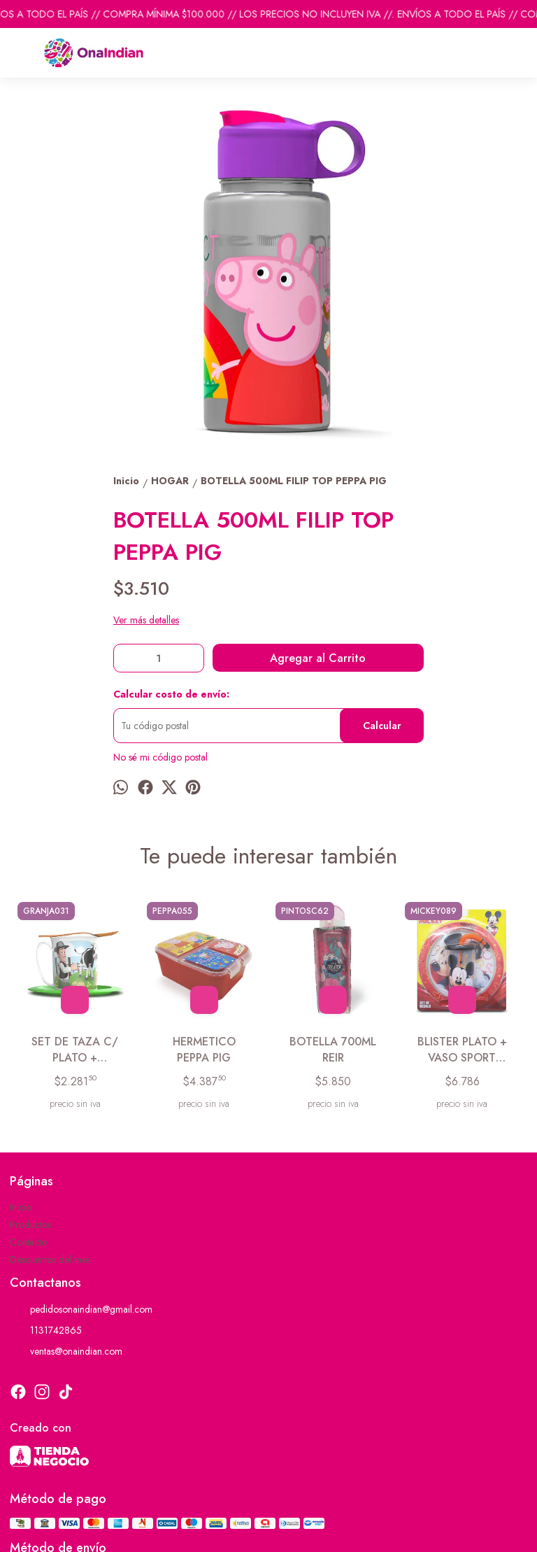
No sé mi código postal (160, 757)
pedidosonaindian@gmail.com (81, 1309)
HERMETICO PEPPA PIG (204, 1050)
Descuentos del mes (50, 1260)
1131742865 (46, 1330)
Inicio (20, 1207)
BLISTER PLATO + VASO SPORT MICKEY (462, 1050)
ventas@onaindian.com (66, 1351)
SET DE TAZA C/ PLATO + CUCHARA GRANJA (74, 1050)
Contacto (28, 1242)
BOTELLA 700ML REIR (332, 1050)
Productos (30, 1225)
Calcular (382, 726)
